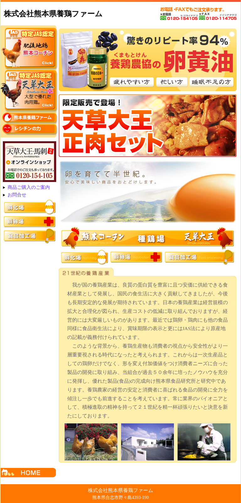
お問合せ (17, 194)
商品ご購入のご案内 (29, 187)
